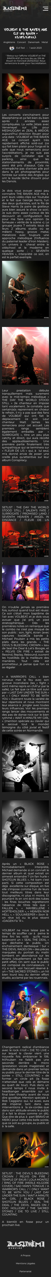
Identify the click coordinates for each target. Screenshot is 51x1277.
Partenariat (25, 1271)
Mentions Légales (25, 1263)
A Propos (25, 1255)
